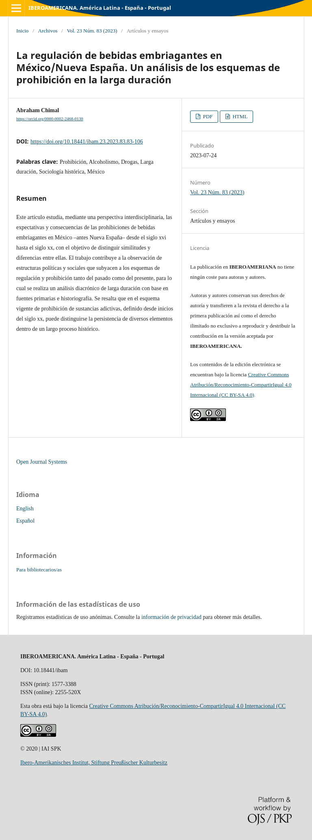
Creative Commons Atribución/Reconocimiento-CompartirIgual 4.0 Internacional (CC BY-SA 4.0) (240, 384)
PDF (207, 116)
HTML (239, 116)
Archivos (48, 31)
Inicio (22, 31)
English (25, 509)
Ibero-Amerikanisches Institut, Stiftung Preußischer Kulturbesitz (93, 763)
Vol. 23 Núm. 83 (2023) (92, 31)
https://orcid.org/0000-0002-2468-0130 (49, 119)
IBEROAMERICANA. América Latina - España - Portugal (99, 7)
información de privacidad (171, 617)
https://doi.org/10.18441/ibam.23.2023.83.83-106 (86, 142)
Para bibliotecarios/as (39, 570)
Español (25, 521)
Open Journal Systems (41, 462)
